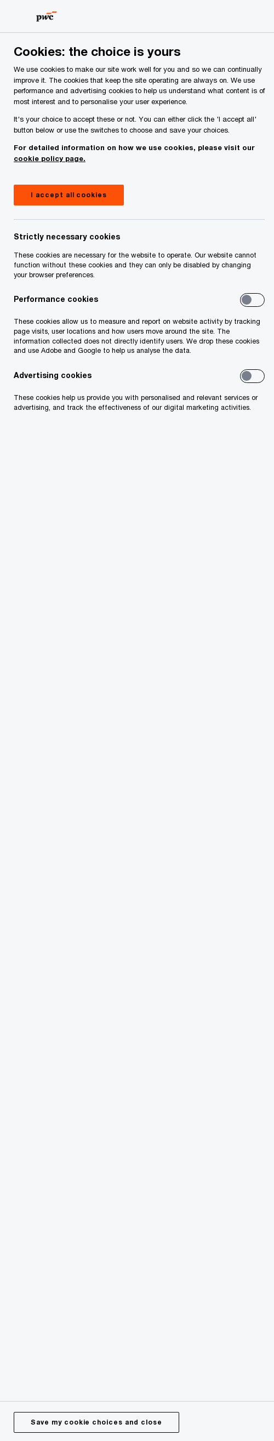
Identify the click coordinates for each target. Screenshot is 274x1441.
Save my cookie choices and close (96, 1422)
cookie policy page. (49, 158)
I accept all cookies (69, 195)
